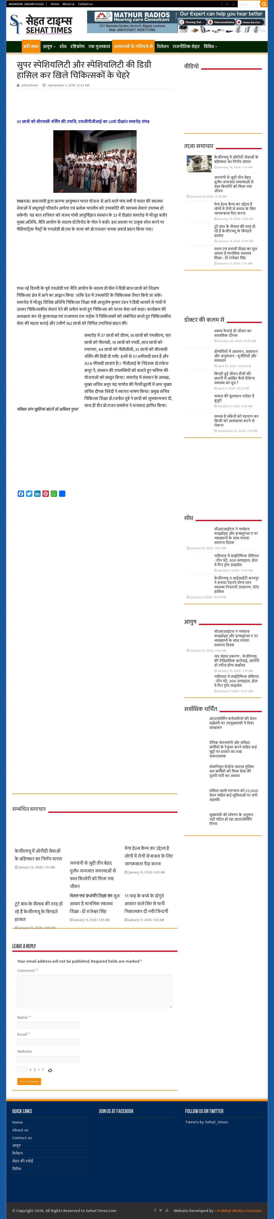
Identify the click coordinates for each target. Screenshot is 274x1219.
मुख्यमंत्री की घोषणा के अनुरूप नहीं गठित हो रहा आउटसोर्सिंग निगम (231, 819)
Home (55, 4)
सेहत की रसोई (22, 1161)
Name (23, 1017)
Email (23, 1034)
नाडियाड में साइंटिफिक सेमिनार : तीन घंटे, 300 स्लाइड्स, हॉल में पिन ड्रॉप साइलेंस (236, 560)
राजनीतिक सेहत (186, 47)
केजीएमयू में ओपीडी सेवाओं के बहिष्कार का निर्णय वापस (38, 855)
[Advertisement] (95, 103)
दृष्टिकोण (78, 47)
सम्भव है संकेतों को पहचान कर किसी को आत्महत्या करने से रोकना (236, 421)
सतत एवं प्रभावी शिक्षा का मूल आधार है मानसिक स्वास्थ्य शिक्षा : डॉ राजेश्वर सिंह (95, 904)
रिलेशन (163, 47)
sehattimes (30, 85)
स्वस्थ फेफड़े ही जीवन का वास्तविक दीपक (232, 333)
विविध (209, 47)
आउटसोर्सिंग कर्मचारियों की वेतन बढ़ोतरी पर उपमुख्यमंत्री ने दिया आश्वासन (232, 723)
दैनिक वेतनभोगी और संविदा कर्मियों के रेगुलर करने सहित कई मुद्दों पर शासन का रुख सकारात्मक (233, 749)
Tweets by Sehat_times (206, 1122)
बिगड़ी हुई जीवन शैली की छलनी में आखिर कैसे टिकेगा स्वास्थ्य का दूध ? (234, 378)
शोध (63, 47)
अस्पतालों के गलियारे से (133, 47)
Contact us (85, 4)
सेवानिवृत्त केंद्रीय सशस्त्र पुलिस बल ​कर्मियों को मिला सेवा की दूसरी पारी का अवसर (231, 771)
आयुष (47, 47)
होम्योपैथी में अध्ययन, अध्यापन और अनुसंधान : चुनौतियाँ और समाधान (236, 356)
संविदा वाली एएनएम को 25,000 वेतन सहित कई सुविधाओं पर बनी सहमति (233, 795)
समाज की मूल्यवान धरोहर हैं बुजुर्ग (234, 398)
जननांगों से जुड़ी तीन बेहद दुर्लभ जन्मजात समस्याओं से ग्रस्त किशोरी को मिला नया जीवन (233, 184)
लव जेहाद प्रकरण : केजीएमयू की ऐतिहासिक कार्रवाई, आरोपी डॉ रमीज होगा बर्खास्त (236, 661)
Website (24, 1051)
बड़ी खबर (31, 47)
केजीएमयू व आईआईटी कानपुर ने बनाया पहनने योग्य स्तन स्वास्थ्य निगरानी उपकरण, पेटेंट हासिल (236, 585)
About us (69, 4)
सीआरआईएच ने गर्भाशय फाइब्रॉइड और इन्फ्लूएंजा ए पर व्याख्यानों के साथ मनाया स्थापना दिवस (236, 536)
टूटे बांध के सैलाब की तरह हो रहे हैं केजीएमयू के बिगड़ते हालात (39, 912)
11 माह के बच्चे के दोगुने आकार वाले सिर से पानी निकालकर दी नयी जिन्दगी (146, 904)
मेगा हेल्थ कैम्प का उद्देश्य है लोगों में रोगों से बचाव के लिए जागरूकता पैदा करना (149, 856)
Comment (27, 970)
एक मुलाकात (99, 47)
